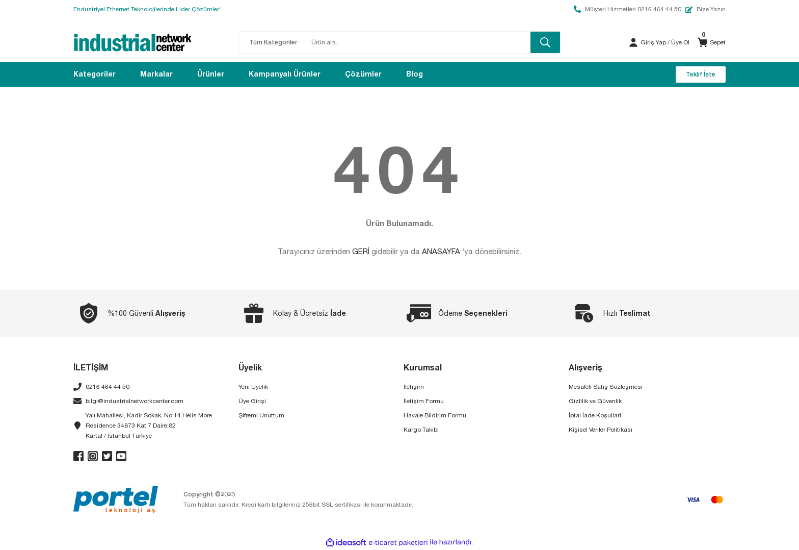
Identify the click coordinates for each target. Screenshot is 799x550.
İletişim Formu (424, 401)
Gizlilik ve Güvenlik (595, 401)
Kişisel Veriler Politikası (600, 429)
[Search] (432, 42)
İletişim (414, 386)
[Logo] (132, 42)
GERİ (360, 251)
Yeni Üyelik (253, 386)
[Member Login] (633, 42)
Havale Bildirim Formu (435, 415)
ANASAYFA (441, 251)
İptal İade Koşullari (595, 415)
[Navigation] (94, 74)
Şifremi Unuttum (261, 415)
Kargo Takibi (421, 429)
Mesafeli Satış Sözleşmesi (606, 386)
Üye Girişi (252, 401)
